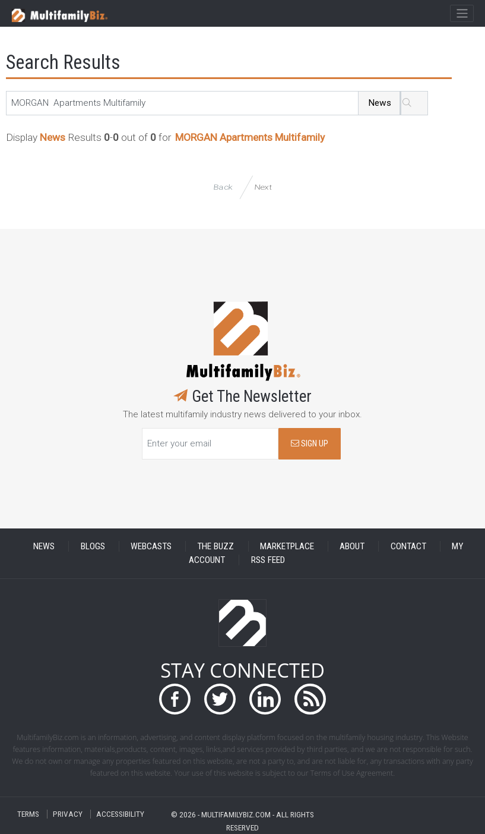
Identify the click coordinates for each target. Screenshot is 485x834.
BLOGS (93, 546)
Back (223, 187)
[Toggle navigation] (461, 14)
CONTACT (408, 546)
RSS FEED (268, 560)
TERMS (28, 814)
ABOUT (352, 546)
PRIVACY (68, 814)
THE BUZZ (215, 546)
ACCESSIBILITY (120, 814)
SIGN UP (309, 444)
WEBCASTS (151, 546)
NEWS (44, 546)
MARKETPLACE (287, 546)
